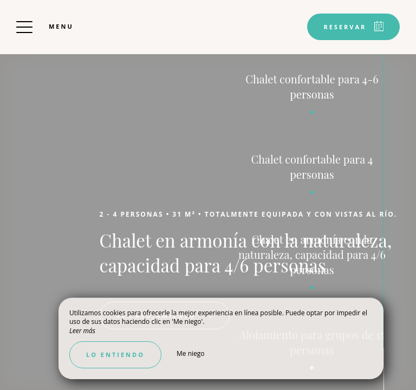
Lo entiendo (115, 354)
